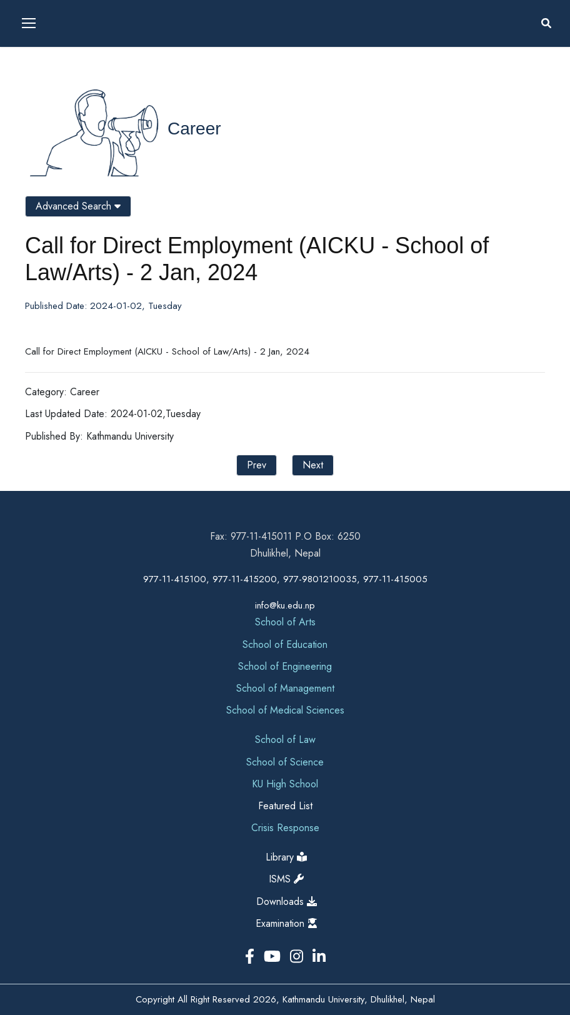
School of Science (285, 762)
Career (194, 128)
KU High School (285, 784)
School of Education (285, 644)
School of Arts (285, 622)
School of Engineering (285, 666)
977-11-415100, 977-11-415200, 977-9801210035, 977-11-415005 (285, 579)
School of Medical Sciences (285, 710)
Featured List (285, 806)
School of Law (285, 739)
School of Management (285, 688)
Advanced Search (78, 206)
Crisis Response (285, 828)
